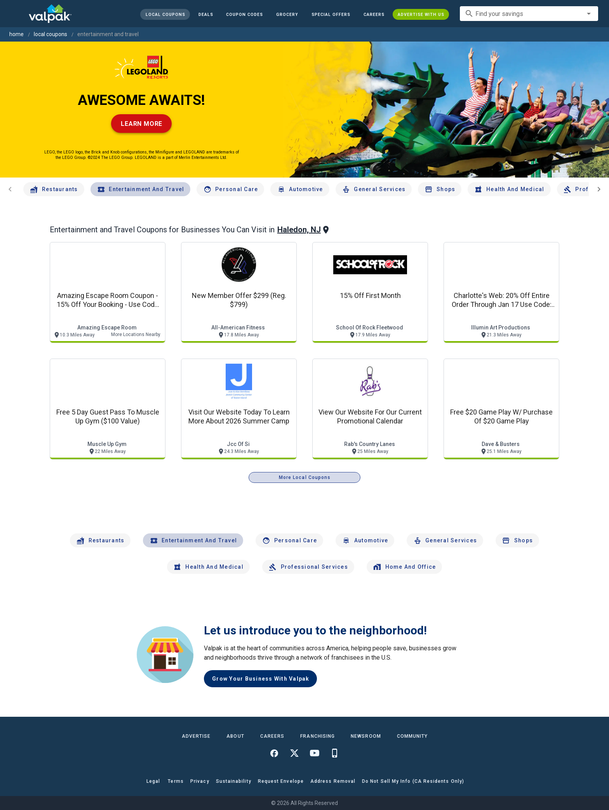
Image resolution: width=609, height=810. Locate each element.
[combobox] (529, 13)
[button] (330, 14)
